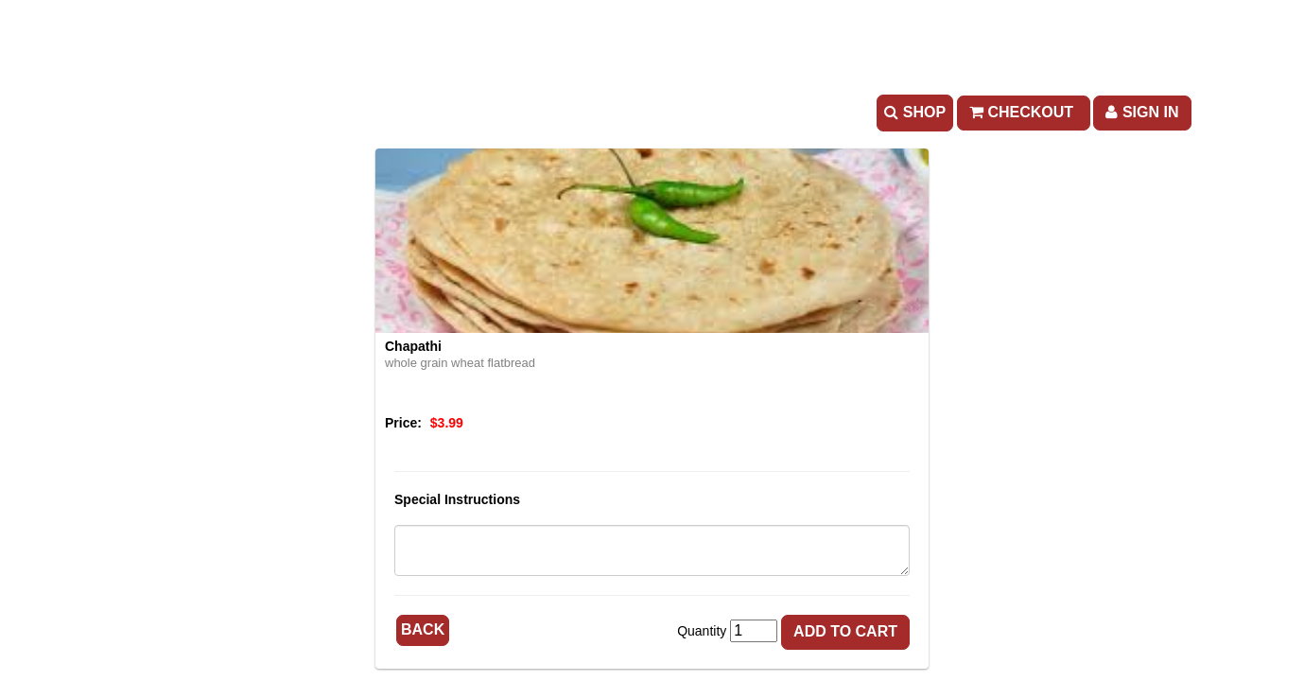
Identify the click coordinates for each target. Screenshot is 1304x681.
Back (422, 629)
